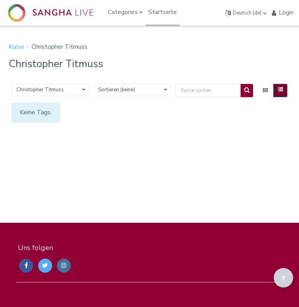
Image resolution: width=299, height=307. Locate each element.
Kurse (16, 47)
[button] (246, 13)
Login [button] (282, 12)
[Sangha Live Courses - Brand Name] (50, 13)
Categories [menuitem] (123, 12)
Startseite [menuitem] (162, 12)
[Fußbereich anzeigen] (283, 277)
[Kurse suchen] (208, 90)
